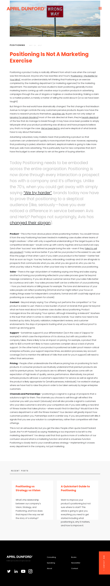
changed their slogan (30, 223)
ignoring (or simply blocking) (24, 117)
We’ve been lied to (50, 128)
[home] (26, 8)
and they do (58, 113)
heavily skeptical (90, 117)
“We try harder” (38, 193)
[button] (100, 8)
